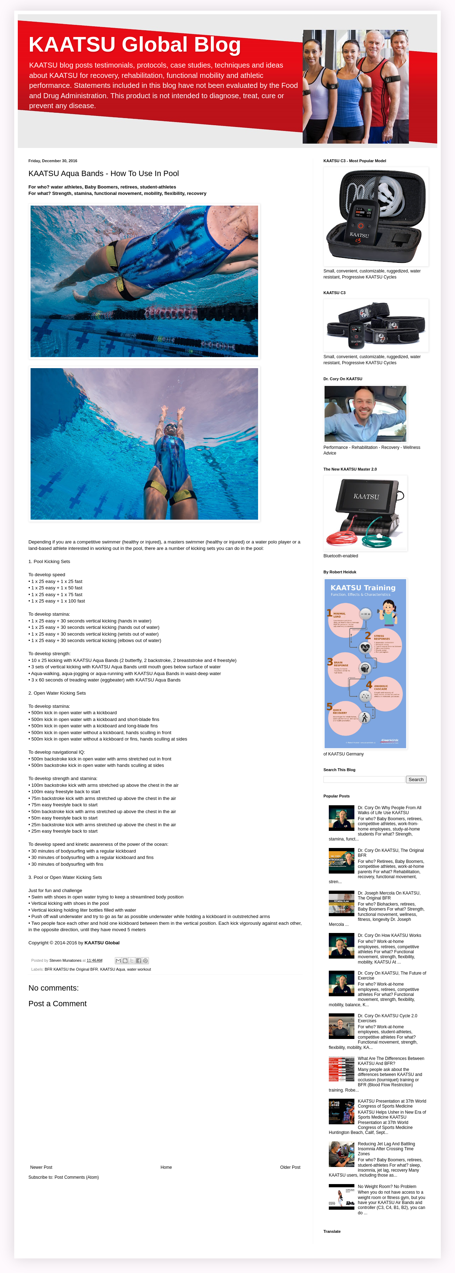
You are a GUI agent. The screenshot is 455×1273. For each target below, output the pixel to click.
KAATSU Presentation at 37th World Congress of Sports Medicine (392, 1104)
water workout (139, 969)
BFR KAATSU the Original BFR (71, 969)
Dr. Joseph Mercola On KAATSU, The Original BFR (389, 896)
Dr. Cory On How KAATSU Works (389, 935)
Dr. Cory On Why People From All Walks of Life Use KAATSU (390, 810)
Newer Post (41, 1167)
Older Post (290, 1167)
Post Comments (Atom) (76, 1177)
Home (166, 1167)
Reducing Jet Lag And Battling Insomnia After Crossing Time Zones (386, 1149)
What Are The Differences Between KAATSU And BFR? (391, 1061)
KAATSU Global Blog (134, 44)
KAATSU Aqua (112, 969)
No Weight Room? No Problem (387, 1186)
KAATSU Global (102, 942)
